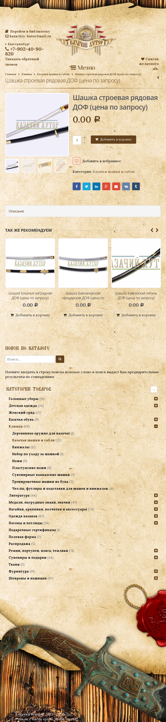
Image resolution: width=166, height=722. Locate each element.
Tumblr (136, 186)
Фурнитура (19, 571)
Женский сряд (22, 413)
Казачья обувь (21, 419)
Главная (10, 74)
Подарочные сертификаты (32, 530)
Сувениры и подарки (27, 557)
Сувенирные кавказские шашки (41, 475)
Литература (19, 495)
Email (116, 186)
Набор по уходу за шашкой (35, 454)
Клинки (27, 74)
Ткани (14, 564)
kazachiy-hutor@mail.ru (28, 36)
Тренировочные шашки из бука (40, 482)
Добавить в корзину (116, 139)
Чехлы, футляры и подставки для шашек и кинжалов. (60, 488)
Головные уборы (23, 399)
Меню (83, 68)
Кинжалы (21, 447)
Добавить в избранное (101, 161)
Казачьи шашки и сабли (53, 74)
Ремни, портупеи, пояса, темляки (38, 551)
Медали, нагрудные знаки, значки (39, 502)
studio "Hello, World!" (60, 719)
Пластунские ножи (29, 468)
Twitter (87, 186)
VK (126, 186)
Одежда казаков (23, 516)
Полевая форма (22, 537)
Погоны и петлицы (26, 523)
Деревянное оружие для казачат (41, 433)
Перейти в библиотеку (27, 31)
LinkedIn (97, 186)
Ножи (17, 461)
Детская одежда (23, 406)
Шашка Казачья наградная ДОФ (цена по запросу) (30, 295)
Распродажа (19, 544)
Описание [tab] (16, 211)
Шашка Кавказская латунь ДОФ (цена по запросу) (136, 295)
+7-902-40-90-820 (24, 51)
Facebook (77, 186)
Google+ (106, 186)
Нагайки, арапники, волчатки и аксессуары (48, 509)
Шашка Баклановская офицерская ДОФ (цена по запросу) (83, 298)
